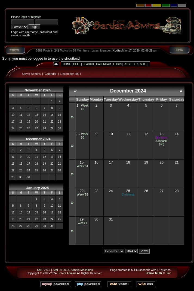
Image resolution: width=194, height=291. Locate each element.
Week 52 (82, 194)
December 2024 (70, 73)
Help (76, 64)
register (36, 16)
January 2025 (37, 188)
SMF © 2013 (61, 269)
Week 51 (82, 166)
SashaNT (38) (162, 142)
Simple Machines (82, 269)
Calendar (103, 64)
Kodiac (117, 50)
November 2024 (37, 90)
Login (117, 64)
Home (67, 64)
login (24, 16)
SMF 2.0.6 (43, 269)
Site (143, 64)
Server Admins (31, 73)
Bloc (168, 273)
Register (131, 64)
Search (88, 64)
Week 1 (82, 223)
